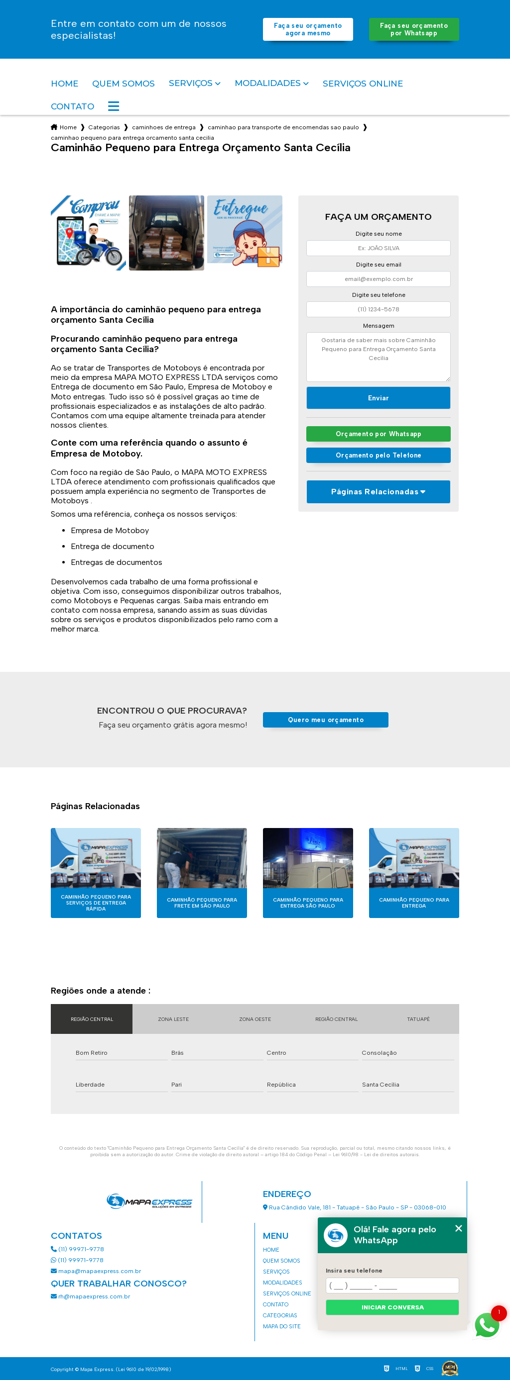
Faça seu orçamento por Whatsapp (414, 29)
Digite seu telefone (378, 294)
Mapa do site (282, 1326)
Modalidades (268, 83)
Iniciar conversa (393, 1307)
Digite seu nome (379, 233)
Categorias (104, 127)
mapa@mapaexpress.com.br (96, 1271)
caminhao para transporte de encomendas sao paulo (283, 127)
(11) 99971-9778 (77, 1249)
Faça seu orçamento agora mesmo (308, 29)
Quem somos (123, 83)
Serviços (191, 83)
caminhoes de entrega (164, 127)
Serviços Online (363, 83)
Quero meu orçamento (326, 720)
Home (64, 83)
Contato (72, 106)
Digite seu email (378, 264)
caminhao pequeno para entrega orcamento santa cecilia (132, 137)
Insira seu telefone (354, 1270)
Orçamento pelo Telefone (379, 455)
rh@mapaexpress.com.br (90, 1296)
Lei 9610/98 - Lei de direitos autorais (376, 1154)
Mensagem (378, 325)
